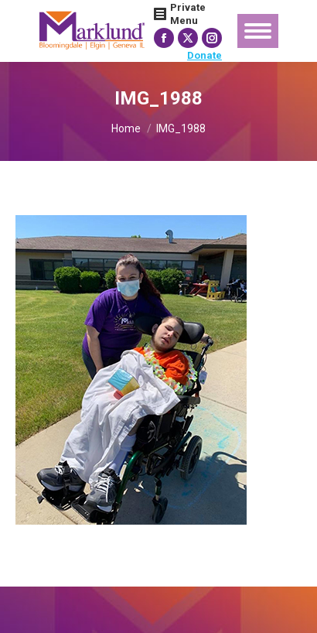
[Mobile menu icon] (257, 31)
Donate (204, 55)
